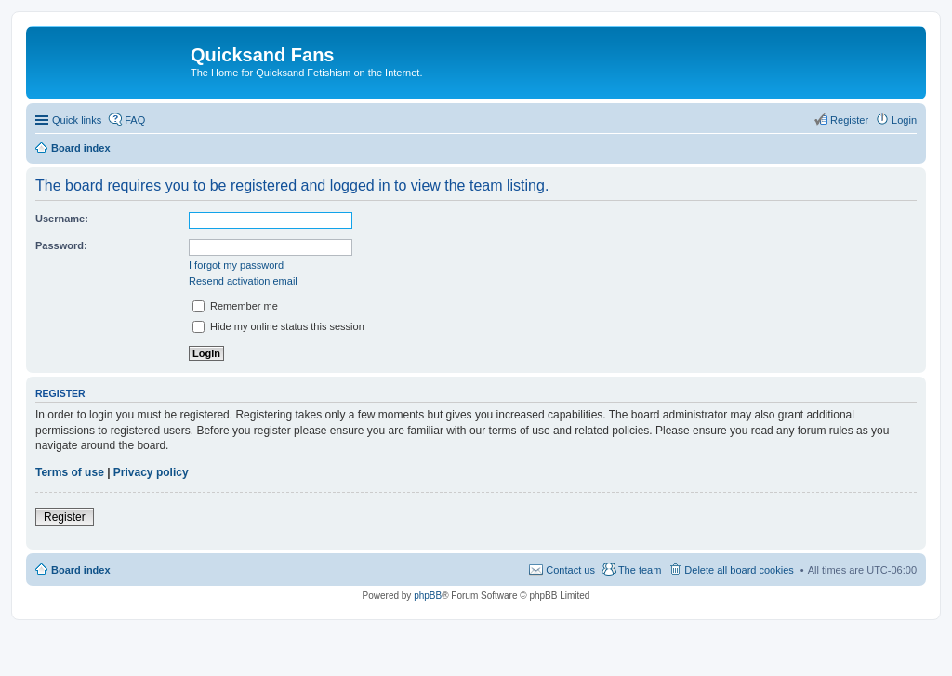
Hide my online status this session (278, 326)
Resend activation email (243, 280)
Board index (81, 570)
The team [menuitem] (639, 570)
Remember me (235, 305)
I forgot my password (236, 265)
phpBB (428, 595)
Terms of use (69, 472)
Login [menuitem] (904, 120)
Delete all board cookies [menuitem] (738, 570)
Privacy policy (151, 472)
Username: (61, 218)
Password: (61, 245)
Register (65, 517)
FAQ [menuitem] (135, 120)
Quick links (76, 120)
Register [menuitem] (849, 120)
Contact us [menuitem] (570, 570)
